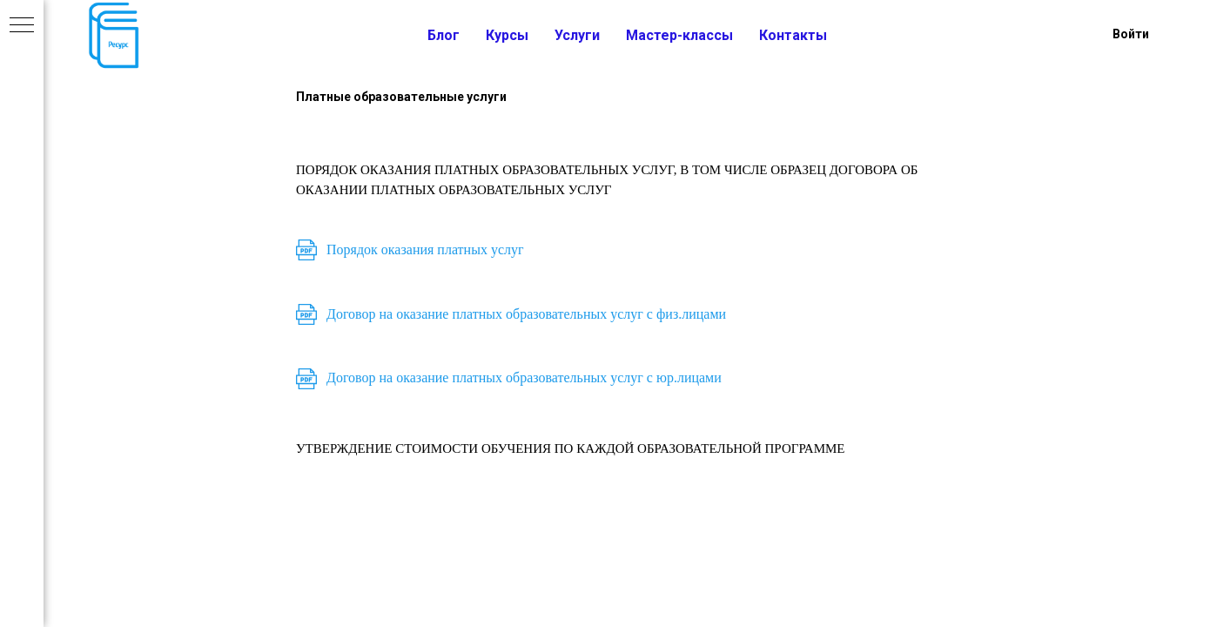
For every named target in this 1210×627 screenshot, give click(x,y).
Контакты (793, 35)
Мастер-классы (679, 35)
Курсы (507, 35)
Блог (443, 35)
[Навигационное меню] (22, 26)
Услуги (577, 35)
